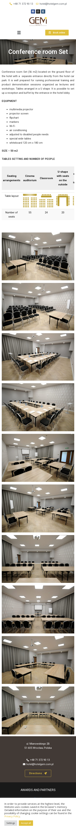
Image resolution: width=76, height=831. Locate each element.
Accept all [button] (26, 823)
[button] (19, 32)
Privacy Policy (12, 816)
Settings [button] (10, 823)
